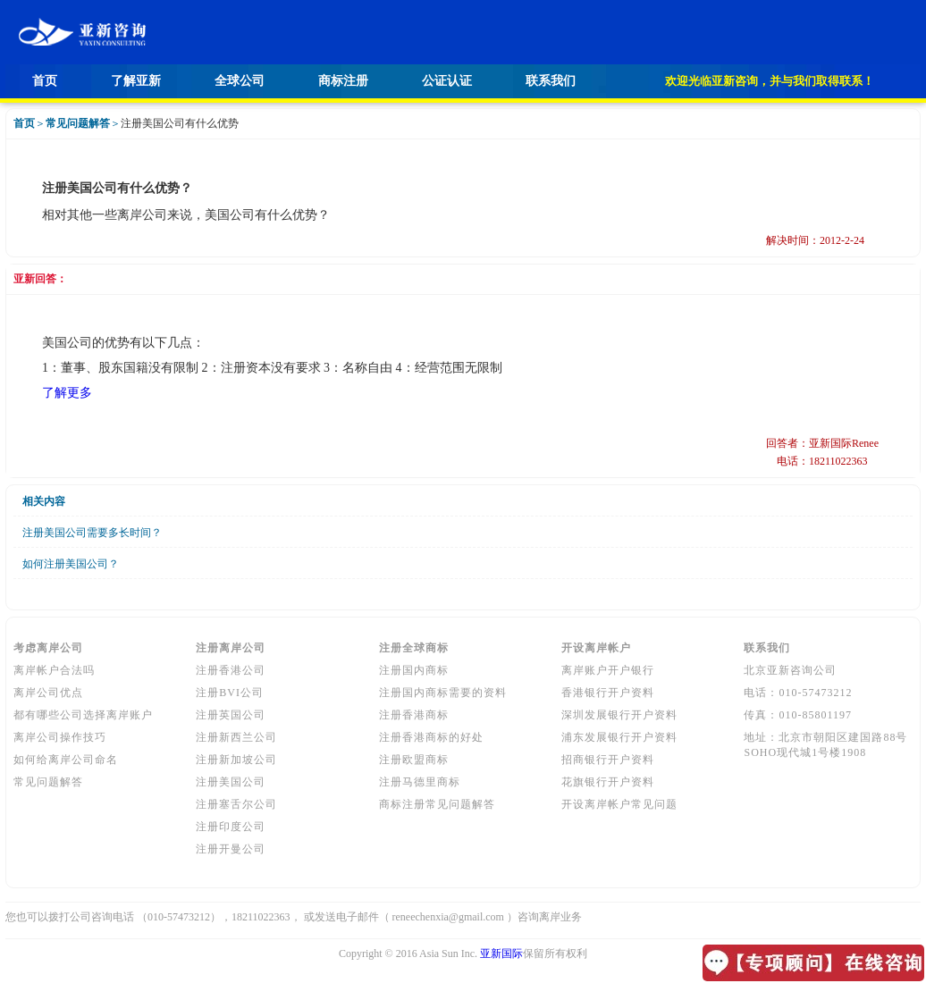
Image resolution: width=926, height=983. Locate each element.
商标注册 (343, 81)
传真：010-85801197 (798, 715)
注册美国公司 (230, 782)
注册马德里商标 (419, 782)
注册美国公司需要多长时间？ (92, 532)
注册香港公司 (230, 670)
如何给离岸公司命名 (65, 759)
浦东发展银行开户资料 (619, 737)
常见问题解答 (48, 782)
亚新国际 (501, 953)
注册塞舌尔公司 (236, 804)
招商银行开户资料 (607, 759)
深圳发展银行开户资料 (619, 715)
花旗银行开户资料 (607, 782)
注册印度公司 (230, 826)
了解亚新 (136, 81)
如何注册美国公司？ (70, 564)
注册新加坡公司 (236, 759)
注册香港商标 (414, 715)
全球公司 (240, 81)
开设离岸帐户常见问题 (619, 804)
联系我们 (551, 81)
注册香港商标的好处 (431, 737)
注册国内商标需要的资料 (443, 692)
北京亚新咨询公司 (790, 670)
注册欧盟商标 (414, 759)
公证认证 (447, 81)
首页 (44, 81)
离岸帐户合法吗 (54, 670)
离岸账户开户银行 (607, 670)
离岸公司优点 (48, 692)
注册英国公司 (230, 715)
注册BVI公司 (230, 692)
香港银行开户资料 (607, 692)
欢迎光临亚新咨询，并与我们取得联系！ (769, 81)
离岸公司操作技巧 (59, 737)
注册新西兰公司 (236, 737)
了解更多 (67, 392)
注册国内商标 (414, 670)
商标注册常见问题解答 (437, 804)
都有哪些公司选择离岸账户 (83, 715)
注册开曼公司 (230, 849)
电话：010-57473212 (798, 692)
